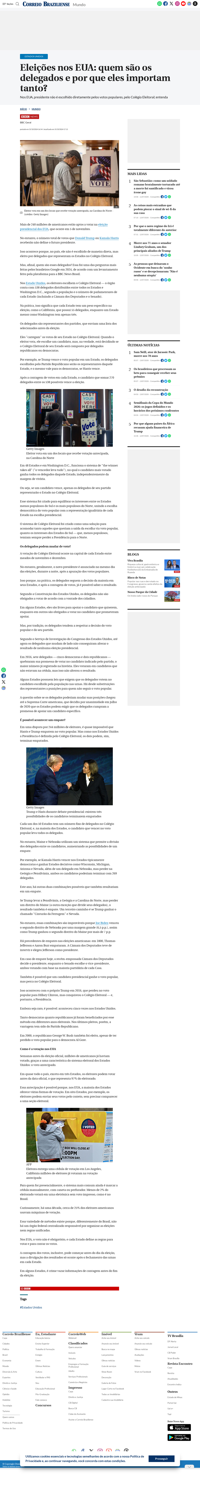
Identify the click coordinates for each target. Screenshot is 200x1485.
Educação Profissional (45, 1388)
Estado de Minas (175, 1397)
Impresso (75, 1387)
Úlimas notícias (108, 1360)
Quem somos (8, 1417)
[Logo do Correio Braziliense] (46, 4)
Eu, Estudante (45, 1334)
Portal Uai (172, 1403)
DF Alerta (172, 1341)
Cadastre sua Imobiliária (112, 1400)
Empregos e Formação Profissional (78, 1365)
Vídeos (138, 1360)
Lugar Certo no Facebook (113, 1388)
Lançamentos (108, 1355)
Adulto (71, 1371)
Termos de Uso (9, 1428)
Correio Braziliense (16, 1334)
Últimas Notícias (42, 1366)
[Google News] (189, 5)
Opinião (5, 1394)
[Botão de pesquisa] (17, 3)
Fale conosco (41, 1400)
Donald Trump (85, 238)
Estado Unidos (35, 283)
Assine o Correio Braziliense (80, 1419)
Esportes (6, 1377)
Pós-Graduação (42, 1394)
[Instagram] (177, 5)
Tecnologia (7, 1405)
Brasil (5, 1355)
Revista (171, 1373)
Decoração (106, 1377)
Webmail (72, 1338)
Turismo (6, 1411)
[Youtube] (183, 5)
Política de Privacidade (12, 1423)
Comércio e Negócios (77, 1382)
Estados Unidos (32, 1307)
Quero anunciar (75, 1347)
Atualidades (173, 1379)
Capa (4, 1338)
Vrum (139, 1334)
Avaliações (139, 1355)
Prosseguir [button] (161, 1458)
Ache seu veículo (142, 1338)
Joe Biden (102, 923)
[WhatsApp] (159, 5)
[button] (127, 1461)
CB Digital (73, 1403)
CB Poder (172, 1352)
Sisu (37, 1383)
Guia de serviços (109, 1366)
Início (23, 109)
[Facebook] (165, 5)
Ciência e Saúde (9, 1388)
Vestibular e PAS (42, 1377)
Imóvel (107, 1334)
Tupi (169, 1414)
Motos (137, 1366)
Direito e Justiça (9, 1383)
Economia (6, 1360)
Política (5, 1349)
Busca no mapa (108, 1349)
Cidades (6, 1343)
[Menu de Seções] (8, 3)
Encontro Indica (174, 1384)
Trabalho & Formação (45, 1349)
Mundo (36, 109)
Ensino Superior (42, 1343)
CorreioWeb (77, 1334)
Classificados (78, 1343)
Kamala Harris (109, 238)
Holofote (6, 1400)
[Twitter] (171, 5)
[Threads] (195, 5)
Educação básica (42, 1338)
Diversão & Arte (9, 1372)
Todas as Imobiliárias (111, 1394)
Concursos (43, 1405)
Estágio (38, 1355)
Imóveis (71, 1353)
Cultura (38, 1372)
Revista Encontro (180, 1364)
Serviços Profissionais (78, 1376)
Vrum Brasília (173, 1358)
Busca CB (72, 1408)
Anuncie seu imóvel (110, 1343)
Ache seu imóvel (109, 1338)
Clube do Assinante (77, 1414)
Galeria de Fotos (109, 1383)
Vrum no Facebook (143, 1372)
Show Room (107, 1372)
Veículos (72, 1358)
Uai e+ (170, 1408)
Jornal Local (173, 1347)
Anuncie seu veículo (143, 1343)
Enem (38, 1360)
